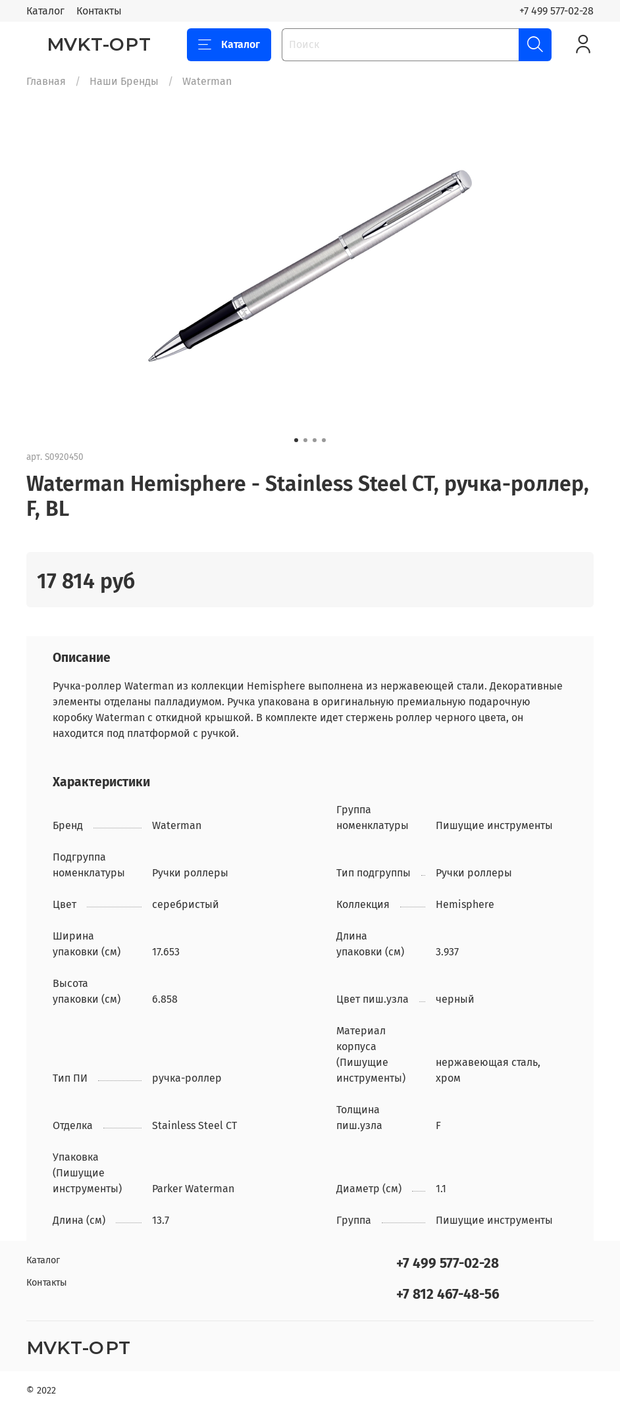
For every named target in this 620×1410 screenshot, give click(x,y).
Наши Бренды (124, 81)
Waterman (207, 81)
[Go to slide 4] (324, 440)
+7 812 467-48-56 (448, 1294)
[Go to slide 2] (305, 440)
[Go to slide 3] (315, 440)
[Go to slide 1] (296, 440)
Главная (46, 81)
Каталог (45, 11)
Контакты (99, 11)
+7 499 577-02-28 (556, 11)
